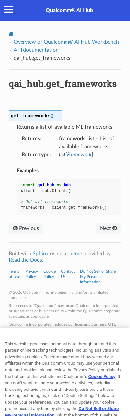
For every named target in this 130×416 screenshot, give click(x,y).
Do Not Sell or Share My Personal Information (98, 276)
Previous (26, 228)
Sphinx (41, 253)
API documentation (36, 50)
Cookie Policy (102, 385)
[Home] (11, 34)
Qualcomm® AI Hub (69, 10)
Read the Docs (25, 260)
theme (74, 253)
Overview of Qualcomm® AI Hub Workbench (66, 42)
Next (108, 228)
